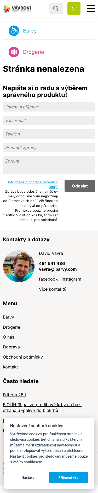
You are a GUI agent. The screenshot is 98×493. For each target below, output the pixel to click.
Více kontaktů (52, 289)
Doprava (11, 346)
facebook (48, 279)
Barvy (30, 31)
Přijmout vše (69, 477)
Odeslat (80, 186)
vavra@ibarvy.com (58, 269)
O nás (8, 337)
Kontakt (10, 366)
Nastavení (29, 477)
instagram (71, 279)
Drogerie (33, 52)
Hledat (56, 8)
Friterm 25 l (14, 394)
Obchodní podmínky (23, 357)
